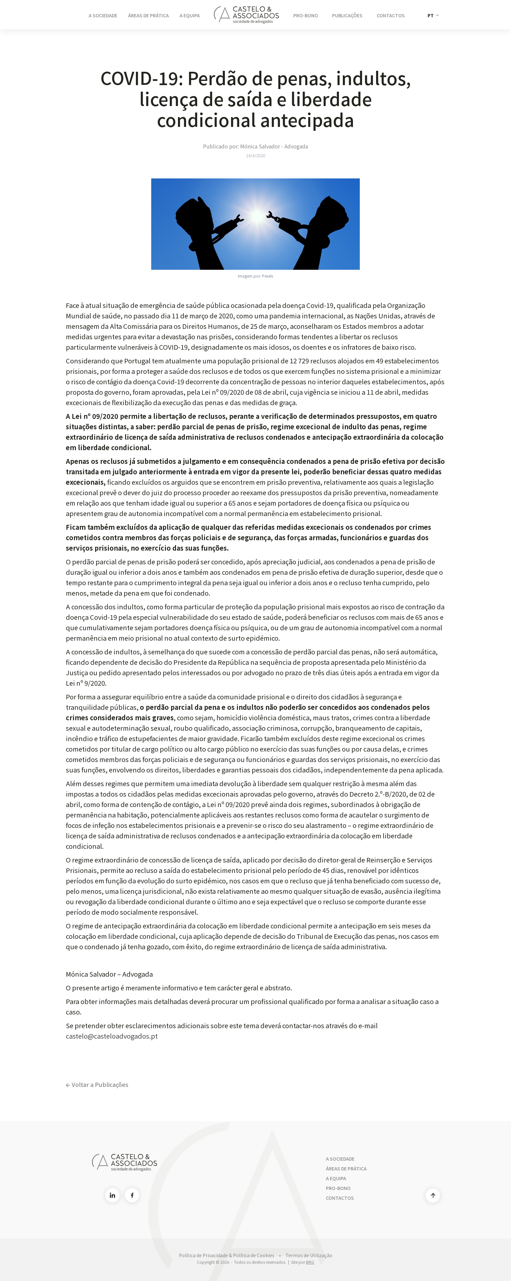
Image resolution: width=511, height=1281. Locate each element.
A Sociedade (103, 15)
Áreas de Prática (148, 15)
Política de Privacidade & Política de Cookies (226, 1255)
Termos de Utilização (308, 1255)
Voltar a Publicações (97, 1084)
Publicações (347, 15)
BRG (310, 1262)
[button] (433, 15)
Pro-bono (338, 1188)
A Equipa (190, 15)
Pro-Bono (305, 15)
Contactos (391, 15)
